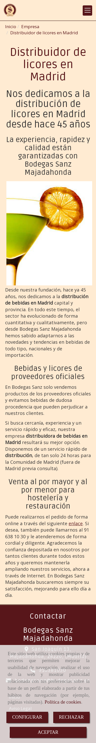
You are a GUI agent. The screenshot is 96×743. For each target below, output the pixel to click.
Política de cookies (63, 702)
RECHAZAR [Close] (71, 717)
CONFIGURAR (27, 717)
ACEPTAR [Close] (48, 732)
